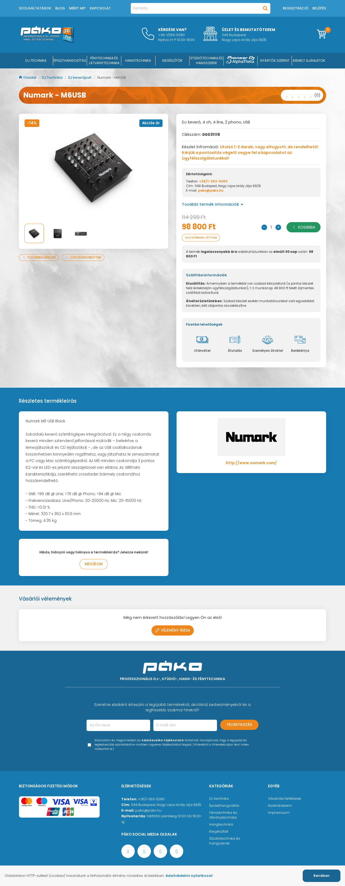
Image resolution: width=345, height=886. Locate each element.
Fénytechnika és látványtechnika (223, 815)
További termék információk (212, 204)
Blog (60, 8)
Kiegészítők (218, 831)
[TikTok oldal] (176, 851)
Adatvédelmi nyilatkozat (189, 875)
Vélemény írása (172, 630)
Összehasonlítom (83, 257)
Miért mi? (77, 8)
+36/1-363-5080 (213, 181)
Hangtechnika (221, 824)
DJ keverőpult (80, 77)
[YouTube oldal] (144, 851)
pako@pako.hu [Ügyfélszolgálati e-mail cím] (148, 810)
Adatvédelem (280, 805)
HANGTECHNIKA (138, 60)
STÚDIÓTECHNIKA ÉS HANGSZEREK (206, 60)
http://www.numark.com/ (251, 463)
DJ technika (219, 798)
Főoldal (28, 77)
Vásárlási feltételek (284, 798)
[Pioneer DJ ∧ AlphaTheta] (241, 60)
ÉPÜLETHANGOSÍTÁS (69, 60)
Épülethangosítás (224, 805)
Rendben (321, 875)
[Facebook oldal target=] (128, 851)
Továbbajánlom (39, 257)
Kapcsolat (100, 8)
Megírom (94, 564)
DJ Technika (35, 60)
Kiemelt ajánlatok (309, 60)
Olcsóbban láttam (201, 238)
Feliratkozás (239, 724)
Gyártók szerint (274, 60)
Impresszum (278, 812)
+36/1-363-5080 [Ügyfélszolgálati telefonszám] (151, 799)
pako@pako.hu (210, 190)
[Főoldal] (47, 41)
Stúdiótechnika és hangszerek (224, 841)
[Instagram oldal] (160, 851)
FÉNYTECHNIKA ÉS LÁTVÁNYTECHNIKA (104, 60)
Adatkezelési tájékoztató (163, 740)
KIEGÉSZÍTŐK (172, 60)
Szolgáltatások (35, 8)
